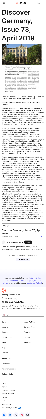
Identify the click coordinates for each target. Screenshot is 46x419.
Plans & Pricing (7, 337)
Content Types (29, 327)
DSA (3, 401)
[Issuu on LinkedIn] (10, 414)
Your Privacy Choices (11, 408)
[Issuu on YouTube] (27, 414)
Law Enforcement (8, 390)
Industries (27, 342)
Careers (5, 332)
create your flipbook (34, 283)
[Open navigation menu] (4, 3)
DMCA (4, 397)
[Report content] (42, 236)
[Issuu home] (21, 3)
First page (5, 226)
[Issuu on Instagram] (21, 414)
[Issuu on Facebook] (4, 414)
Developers (6, 364)
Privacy (4, 387)
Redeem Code (7, 374)
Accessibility (6, 404)
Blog (3, 348)
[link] (39, 3)
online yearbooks (11, 281)
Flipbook (27, 337)
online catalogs (25, 281)
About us (5, 327)
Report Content (8, 394)
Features (27, 332)
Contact (5, 353)
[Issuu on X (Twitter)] (15, 414)
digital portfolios (35, 278)
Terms (4, 383)
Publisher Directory (9, 369)
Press (4, 342)
